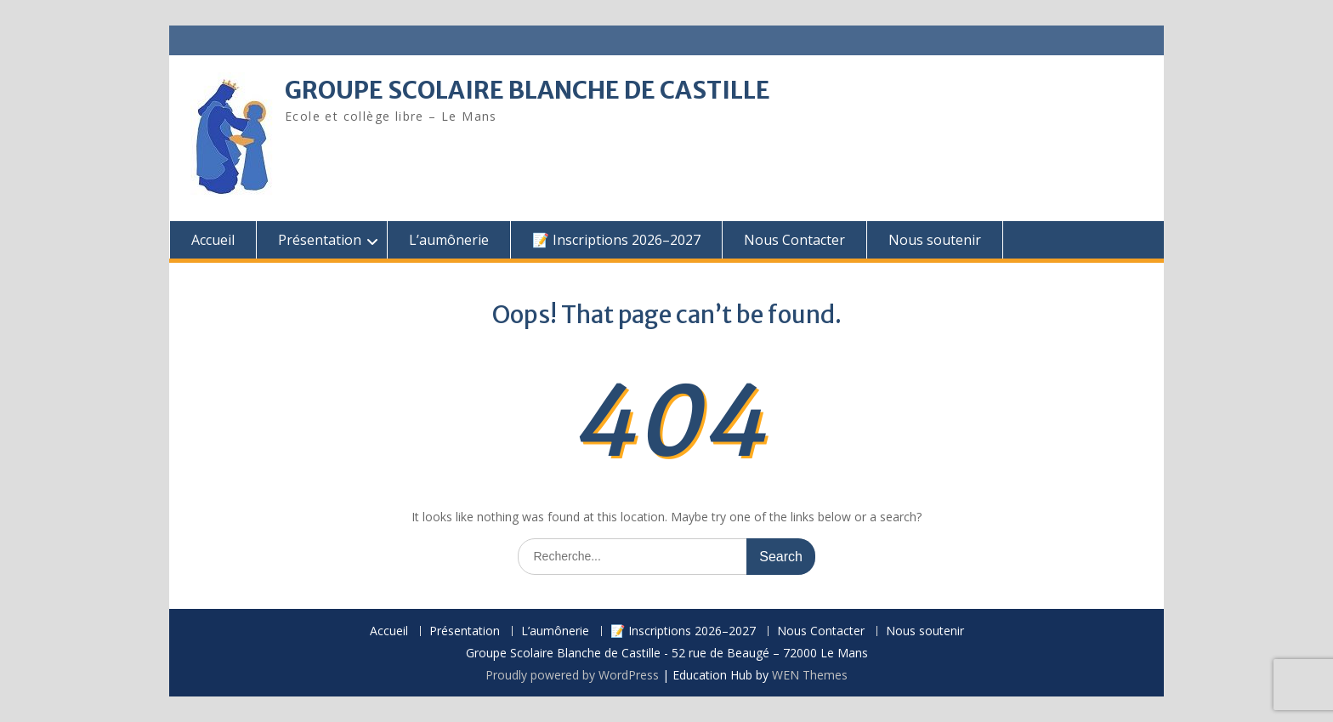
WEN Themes (810, 675)
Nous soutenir (934, 239)
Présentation (319, 239)
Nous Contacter (794, 239)
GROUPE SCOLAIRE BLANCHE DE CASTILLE (527, 90)
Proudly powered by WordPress (572, 675)
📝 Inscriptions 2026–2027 (616, 239)
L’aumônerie (449, 239)
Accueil (213, 239)
